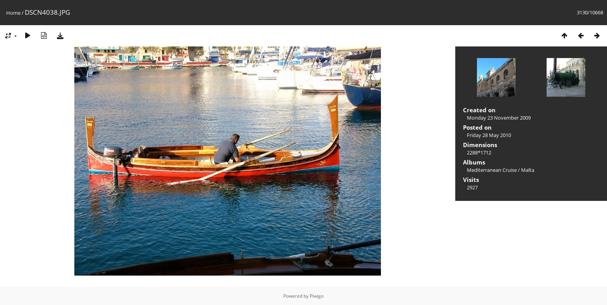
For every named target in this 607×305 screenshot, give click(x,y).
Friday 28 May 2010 (489, 135)
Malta (527, 169)
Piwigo (317, 296)
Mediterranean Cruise (492, 169)
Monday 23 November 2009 (499, 117)
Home (13, 12)
